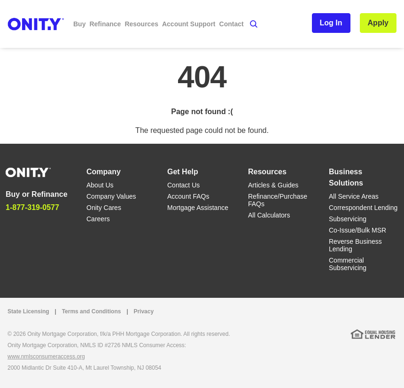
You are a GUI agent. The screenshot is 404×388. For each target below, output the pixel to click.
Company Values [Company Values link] (111, 196)
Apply (378, 23)
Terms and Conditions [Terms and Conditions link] (91, 311)
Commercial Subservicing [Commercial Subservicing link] (347, 264)
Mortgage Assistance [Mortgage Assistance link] (197, 207)
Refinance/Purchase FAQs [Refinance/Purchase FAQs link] (277, 200)
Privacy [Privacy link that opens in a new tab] (143, 311)
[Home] (28, 172)
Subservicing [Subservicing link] (347, 219)
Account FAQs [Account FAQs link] (188, 196)
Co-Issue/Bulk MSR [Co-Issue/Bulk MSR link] (357, 230)
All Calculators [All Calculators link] (269, 215)
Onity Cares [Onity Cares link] (103, 207)
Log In (331, 23)
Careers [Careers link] (98, 219)
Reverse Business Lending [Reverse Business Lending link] (355, 245)
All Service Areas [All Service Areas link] (354, 196)
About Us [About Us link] (100, 185)
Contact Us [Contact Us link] (183, 185)
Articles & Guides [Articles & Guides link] (273, 185)
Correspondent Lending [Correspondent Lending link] (363, 207)
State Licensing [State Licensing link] (28, 311)
